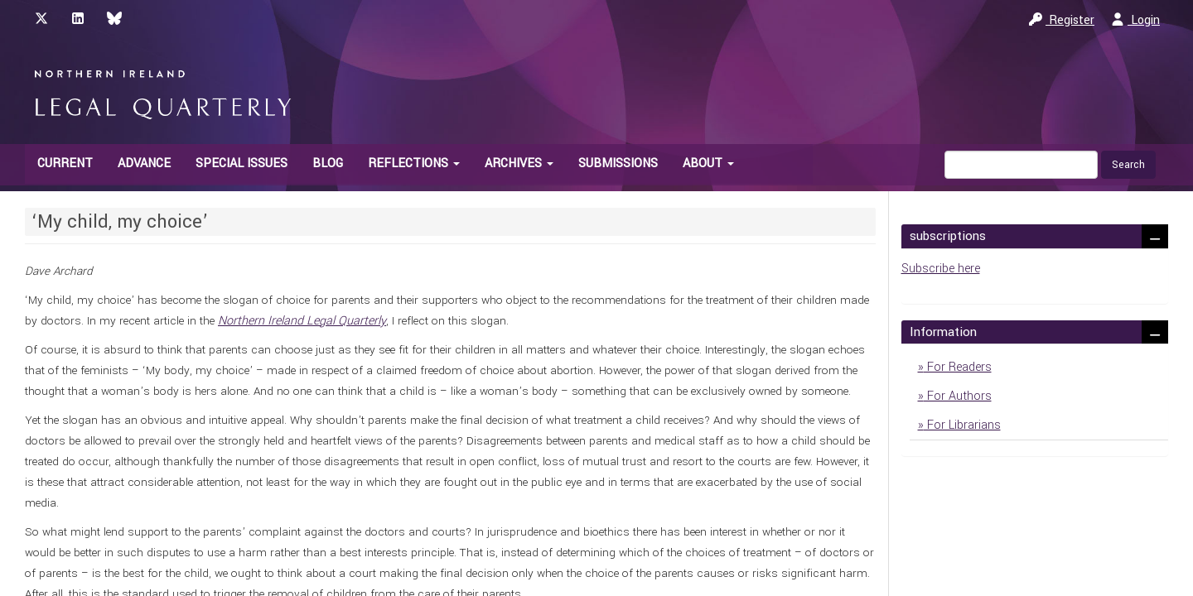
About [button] (708, 163)
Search (1128, 164)
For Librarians (962, 425)
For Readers (958, 367)
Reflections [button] (414, 163)
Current (65, 163)
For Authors (958, 396)
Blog (327, 163)
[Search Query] (1021, 165)
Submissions (618, 163)
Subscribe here (940, 268)
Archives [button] (519, 163)
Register (1061, 20)
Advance (144, 163)
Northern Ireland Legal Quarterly (302, 320)
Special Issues (241, 163)
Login (1135, 20)
